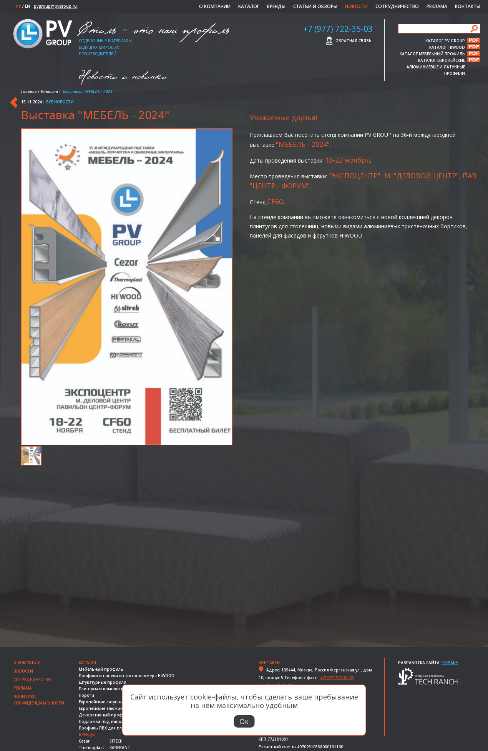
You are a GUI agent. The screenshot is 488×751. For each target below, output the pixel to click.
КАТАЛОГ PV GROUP (445, 40)
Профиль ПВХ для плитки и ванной (115, 728)
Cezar (84, 741)
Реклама (437, 6)
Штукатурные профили (102, 682)
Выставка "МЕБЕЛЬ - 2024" (95, 115)
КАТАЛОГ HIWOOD (447, 47)
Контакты (467, 6)
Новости (356, 6)
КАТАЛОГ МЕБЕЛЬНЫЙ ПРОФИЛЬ (432, 53)
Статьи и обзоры (315, 6)
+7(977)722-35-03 (337, 677)
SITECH (116, 741)
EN (27, 6)
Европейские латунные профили (112, 701)
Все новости (60, 102)
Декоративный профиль (104, 715)
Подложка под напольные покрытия (117, 721)
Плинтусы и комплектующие (108, 688)
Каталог (248, 6)
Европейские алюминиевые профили (117, 708)
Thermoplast (91, 747)
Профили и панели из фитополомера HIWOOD (126, 675)
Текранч (449, 662)
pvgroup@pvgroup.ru (55, 6)
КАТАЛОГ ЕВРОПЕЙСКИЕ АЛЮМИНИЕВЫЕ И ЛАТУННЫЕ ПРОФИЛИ (436, 60)
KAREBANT (120, 747)
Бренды (276, 6)
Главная (29, 91)
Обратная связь (353, 40)
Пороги (86, 695)
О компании (215, 6)
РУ (18, 6)
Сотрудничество (397, 6)
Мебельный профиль (101, 669)
